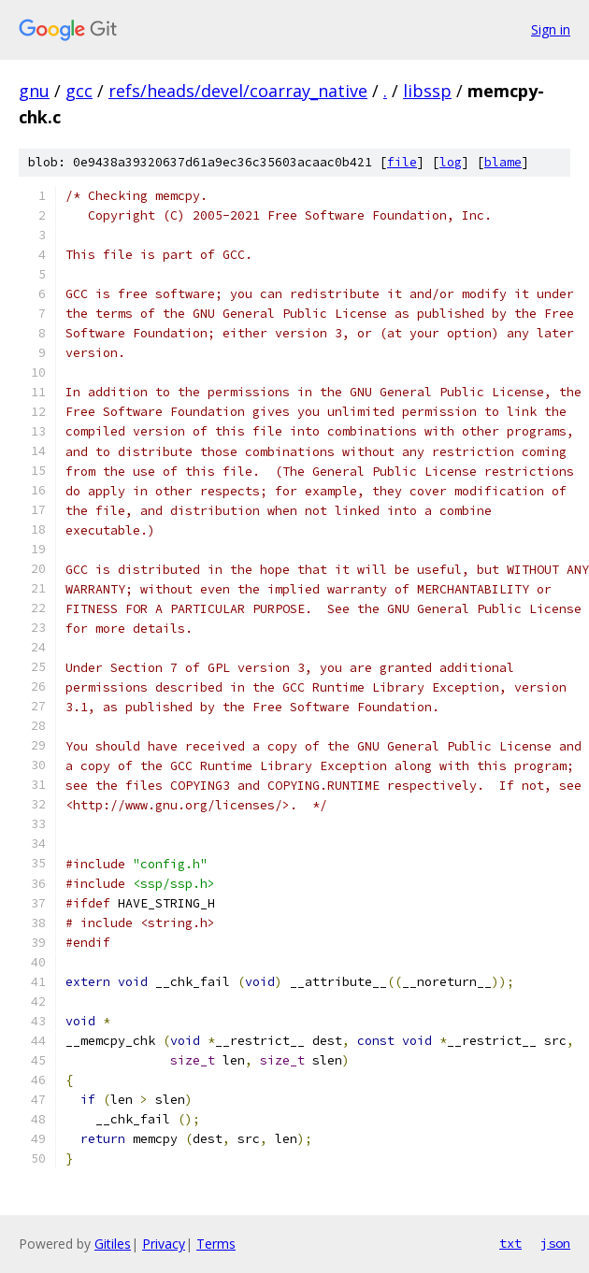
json (555, 1243)
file (402, 162)
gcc (79, 90)
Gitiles (112, 1243)
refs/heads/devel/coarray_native (237, 90)
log (450, 162)
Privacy (163, 1243)
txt (510, 1243)
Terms (216, 1243)
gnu (34, 90)
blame (503, 162)
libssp (427, 90)
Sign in (550, 29)
